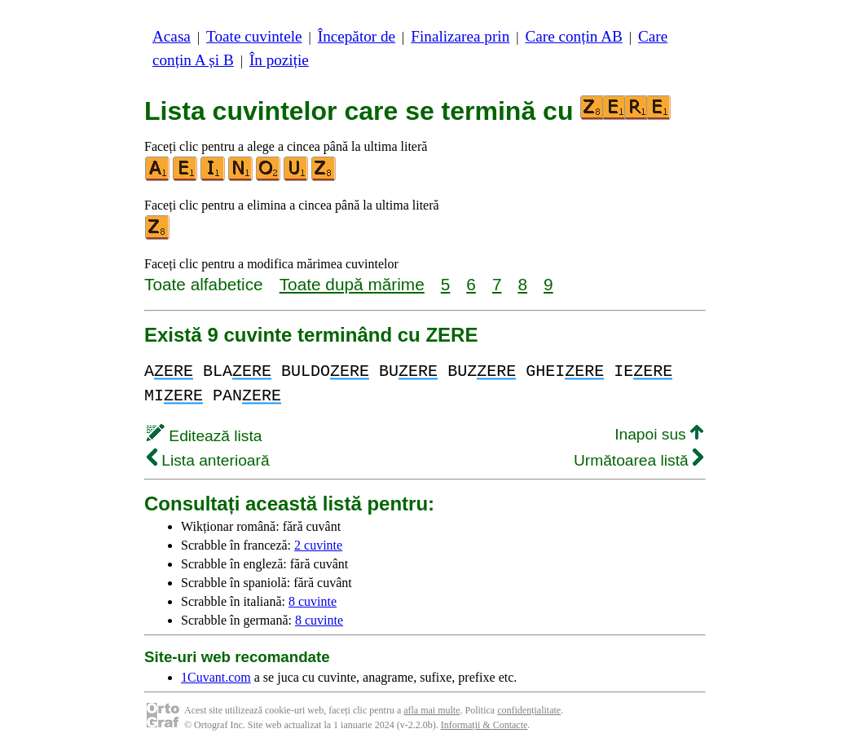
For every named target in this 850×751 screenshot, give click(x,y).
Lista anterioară (208, 460)
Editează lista (204, 435)
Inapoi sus (658, 434)
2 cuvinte (318, 545)
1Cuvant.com (216, 677)
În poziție (279, 59)
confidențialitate (529, 710)
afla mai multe (431, 710)
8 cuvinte (312, 601)
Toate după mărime (352, 284)
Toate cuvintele (254, 36)
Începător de (356, 36)
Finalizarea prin (460, 36)
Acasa (171, 36)
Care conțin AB (573, 36)
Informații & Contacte (484, 725)
